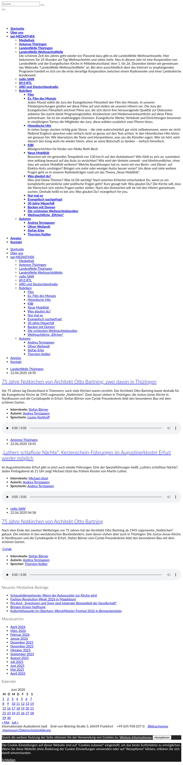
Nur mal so (35, 195)
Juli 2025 (16, 662)
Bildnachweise (157, 726)
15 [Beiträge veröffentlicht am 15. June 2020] (4, 708)
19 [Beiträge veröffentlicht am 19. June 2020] (23, 708)
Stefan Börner (38, 409)
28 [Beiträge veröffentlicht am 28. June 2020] (32, 713)
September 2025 (22, 654)
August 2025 (19, 658)
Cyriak (6, 549)
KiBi (31, 145)
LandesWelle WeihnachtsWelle (41, 52)
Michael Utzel (38, 478)
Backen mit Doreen (41, 207)
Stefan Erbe (36, 230)
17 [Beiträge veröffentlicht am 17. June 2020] (13, 708)
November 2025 (21, 646)
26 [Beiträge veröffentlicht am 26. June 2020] (23, 713)
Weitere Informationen (136, 737)
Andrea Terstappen (41, 223)
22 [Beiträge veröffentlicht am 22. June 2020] (4, 713)
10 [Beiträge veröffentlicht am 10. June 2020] (13, 703)
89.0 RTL (25, 83)
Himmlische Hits (39, 125)
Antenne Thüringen (33, 44)
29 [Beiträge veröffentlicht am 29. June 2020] (4, 718)
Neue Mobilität (38, 153)
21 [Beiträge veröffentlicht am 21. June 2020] (32, 708)
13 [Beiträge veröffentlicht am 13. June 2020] (27, 703)
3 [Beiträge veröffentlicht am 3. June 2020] (13, 699)
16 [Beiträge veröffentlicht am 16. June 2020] (9, 708)
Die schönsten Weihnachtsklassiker (53, 211)
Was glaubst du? (39, 176)
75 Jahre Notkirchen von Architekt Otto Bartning (52, 521)
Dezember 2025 (21, 642)
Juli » (15, 722)
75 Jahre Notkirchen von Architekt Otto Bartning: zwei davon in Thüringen (79, 382)
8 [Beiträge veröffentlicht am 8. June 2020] (3, 703)
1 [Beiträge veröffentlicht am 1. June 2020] (3, 699)
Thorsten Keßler (39, 234)
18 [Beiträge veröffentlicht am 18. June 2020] (18, 708)
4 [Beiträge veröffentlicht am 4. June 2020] (17, 699)
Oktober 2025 (20, 650)
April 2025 (17, 673)
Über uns (16, 32)
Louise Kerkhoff (38, 417)
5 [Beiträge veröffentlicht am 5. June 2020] (22, 699)
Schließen (9, 760)
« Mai (5, 722)
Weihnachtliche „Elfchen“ (46, 215)
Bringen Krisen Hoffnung (28, 607)
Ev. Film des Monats (42, 98)
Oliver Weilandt (39, 226)
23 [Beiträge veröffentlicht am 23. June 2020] (9, 713)
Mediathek (27, 40)
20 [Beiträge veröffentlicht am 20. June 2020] (27, 708)
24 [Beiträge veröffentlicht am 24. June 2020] (13, 713)
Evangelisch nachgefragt (45, 199)
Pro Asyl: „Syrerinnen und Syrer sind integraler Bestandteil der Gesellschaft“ (63, 603)
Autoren (25, 219)
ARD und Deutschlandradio (38, 87)
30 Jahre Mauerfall (41, 203)
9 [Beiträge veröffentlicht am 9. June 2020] (8, 703)
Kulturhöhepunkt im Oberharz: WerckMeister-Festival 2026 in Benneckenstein (66, 611)
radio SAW (26, 79)
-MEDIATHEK (22, 36)
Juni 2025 (17, 666)
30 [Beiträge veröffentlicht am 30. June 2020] (9, 718)
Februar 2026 (20, 634)
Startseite (17, 28)
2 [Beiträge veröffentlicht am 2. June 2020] (8, 699)
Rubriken (25, 91)
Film (31, 94)
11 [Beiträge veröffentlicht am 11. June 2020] (18, 703)
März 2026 (18, 631)
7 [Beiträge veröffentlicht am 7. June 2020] (31, 699)
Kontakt (16, 242)
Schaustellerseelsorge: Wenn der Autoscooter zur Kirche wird (53, 595)
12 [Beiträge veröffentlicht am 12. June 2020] (23, 703)
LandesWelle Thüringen (36, 48)
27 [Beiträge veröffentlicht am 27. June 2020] (27, 713)
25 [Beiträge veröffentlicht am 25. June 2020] (18, 713)
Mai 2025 (17, 669)
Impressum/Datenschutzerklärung (26, 730)
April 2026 (17, 627)
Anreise (15, 238)
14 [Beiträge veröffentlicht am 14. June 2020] (32, 703)
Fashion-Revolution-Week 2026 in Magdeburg (43, 599)
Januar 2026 (19, 638)
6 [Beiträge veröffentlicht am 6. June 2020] (26, 699)
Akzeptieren (161, 737)
